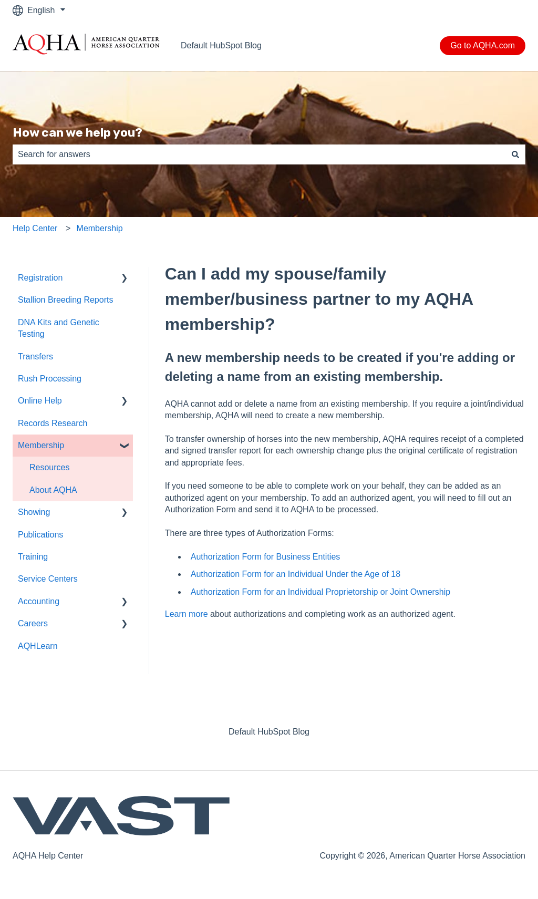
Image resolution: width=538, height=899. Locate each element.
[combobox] (259, 154)
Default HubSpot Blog (221, 45)
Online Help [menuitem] (40, 400)
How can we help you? (77, 132)
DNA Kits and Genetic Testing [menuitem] (58, 328)
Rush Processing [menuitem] (49, 378)
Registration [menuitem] (40, 277)
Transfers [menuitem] (35, 356)
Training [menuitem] (33, 556)
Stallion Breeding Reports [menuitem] (65, 299)
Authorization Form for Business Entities (265, 556)
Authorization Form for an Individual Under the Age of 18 (295, 574)
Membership (100, 228)
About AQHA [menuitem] (53, 489)
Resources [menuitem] (49, 467)
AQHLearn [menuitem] (38, 646)
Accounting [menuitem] (38, 601)
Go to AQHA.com (482, 45)
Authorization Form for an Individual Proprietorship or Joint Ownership (320, 591)
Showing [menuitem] (34, 512)
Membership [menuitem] (41, 445)
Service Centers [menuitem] (48, 578)
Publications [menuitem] (40, 534)
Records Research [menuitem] (53, 423)
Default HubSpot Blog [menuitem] (269, 731)
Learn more (186, 613)
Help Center (35, 228)
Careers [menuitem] (33, 623)
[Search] (515, 154)
